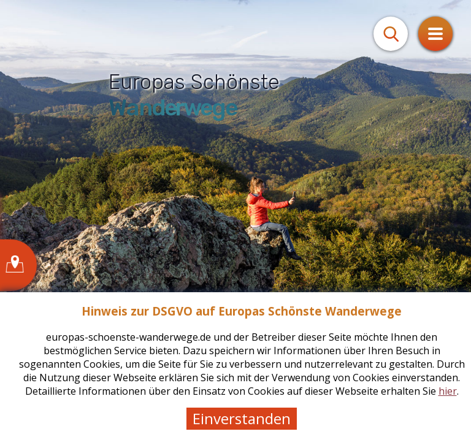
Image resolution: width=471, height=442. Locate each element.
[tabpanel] (235, 221)
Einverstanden (242, 418)
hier (447, 391)
